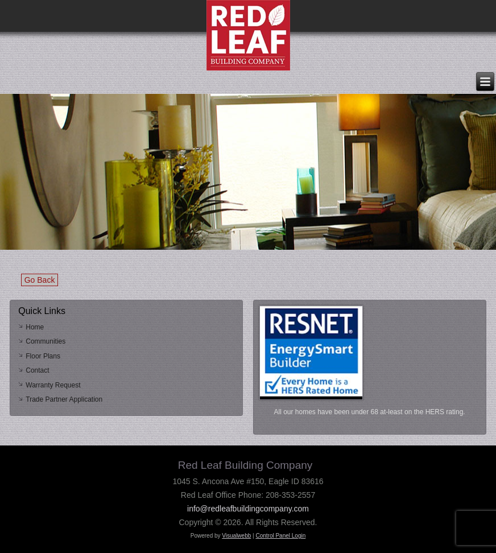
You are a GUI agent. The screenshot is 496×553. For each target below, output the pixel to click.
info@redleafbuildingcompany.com (248, 508)
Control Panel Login (280, 536)
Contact (37, 370)
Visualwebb (236, 536)
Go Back (39, 279)
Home (35, 327)
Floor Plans (43, 356)
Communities (45, 341)
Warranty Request (53, 385)
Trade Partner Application (64, 399)
